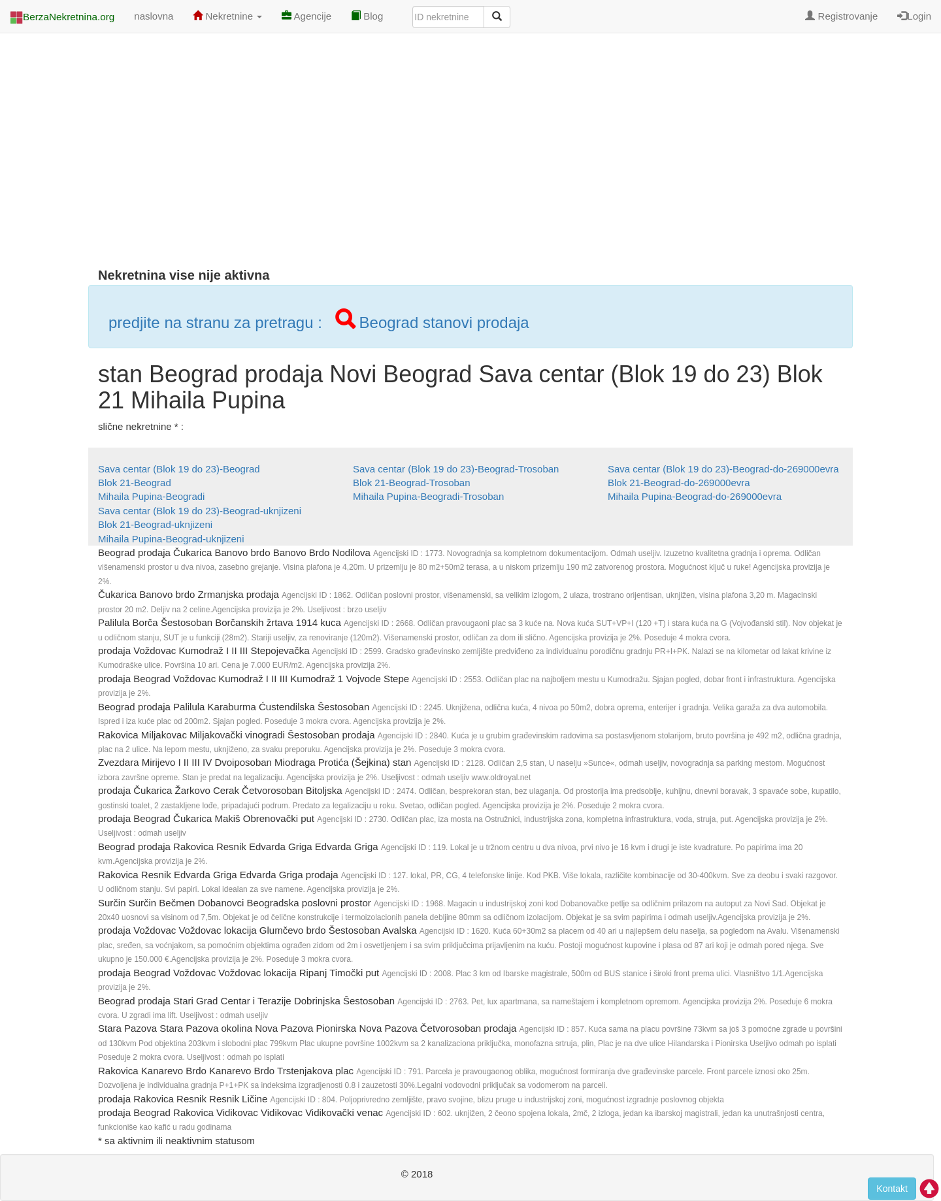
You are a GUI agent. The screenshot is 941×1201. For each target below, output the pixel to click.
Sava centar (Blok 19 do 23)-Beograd (179, 468)
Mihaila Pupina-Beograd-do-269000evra (695, 496)
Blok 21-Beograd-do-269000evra (679, 482)
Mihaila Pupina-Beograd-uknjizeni (171, 538)
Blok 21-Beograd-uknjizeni (155, 524)
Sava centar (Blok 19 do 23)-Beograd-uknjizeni (199, 510)
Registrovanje (841, 16)
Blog (367, 16)
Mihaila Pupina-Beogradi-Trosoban (428, 496)
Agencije (306, 16)
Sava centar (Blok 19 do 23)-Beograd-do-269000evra (723, 468)
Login (914, 16)
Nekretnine (227, 16)
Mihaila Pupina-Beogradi (151, 496)
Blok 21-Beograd (134, 482)
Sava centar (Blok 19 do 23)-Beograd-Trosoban (456, 468)
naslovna (153, 16)
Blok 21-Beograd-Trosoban (411, 482)
